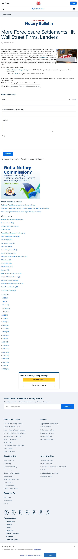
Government (8, 501)
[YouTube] (27, 512)
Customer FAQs (45, 427)
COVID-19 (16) (5, 230)
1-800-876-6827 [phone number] (39, 9)
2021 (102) (5, 328)
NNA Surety (44, 470)
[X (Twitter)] (48, 512)
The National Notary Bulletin (13, 424)
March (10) (5, 305)
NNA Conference (9, 452)
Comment (5, 120)
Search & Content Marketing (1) (10, 277)
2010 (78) (5, 365)
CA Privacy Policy (11, 540)
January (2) (5, 312)
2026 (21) (5, 298)
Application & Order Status (49, 424)
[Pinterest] (41, 512)
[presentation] (17, 142)
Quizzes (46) (5, 270)
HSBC (16, 74)
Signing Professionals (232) (9, 280)
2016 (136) (5, 345)
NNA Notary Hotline (47, 430)
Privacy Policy (10, 521)
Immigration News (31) (8, 243)
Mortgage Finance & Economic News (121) (14, 256)
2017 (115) (5, 342)
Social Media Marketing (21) (9, 287)
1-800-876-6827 (11, 518)
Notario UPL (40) (6, 263)
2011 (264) (5, 362)
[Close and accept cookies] (75, 546)
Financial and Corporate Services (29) (13, 233)
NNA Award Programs (11, 479)
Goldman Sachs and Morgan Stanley (17, 70)
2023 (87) (5, 322)
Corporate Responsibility (12, 473)
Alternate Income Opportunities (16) (12, 219)
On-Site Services (9, 485)
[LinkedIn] (20, 512)
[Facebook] (6, 512)
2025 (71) (5, 315)
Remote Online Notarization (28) (11, 273)
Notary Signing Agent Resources (14, 430)
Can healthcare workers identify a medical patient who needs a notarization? (25, 208)
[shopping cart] (64, 9)
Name (4, 99)
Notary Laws (8, 442)
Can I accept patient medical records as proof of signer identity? (21, 212)
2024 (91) (5, 318)
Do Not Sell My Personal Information (31, 555)
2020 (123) (5, 332)
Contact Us (9, 530)
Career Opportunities (11, 488)
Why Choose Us (9, 461)
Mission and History (10, 467)
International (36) (6, 246)
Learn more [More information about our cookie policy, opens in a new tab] (37, 550)
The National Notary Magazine (14, 445)
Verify (3, 136)
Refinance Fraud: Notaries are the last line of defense (18, 205)
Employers (7, 497)
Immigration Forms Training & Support (53, 467)
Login (73, 3)
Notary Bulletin (7, 14)
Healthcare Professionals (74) (10, 236)
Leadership (7, 464)
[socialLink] (7, 513)
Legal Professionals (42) (8, 253)
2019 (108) (5, 335)
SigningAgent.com (46, 464)
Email (12, 110)
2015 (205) (5, 349)
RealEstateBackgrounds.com (49, 473)
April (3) (4, 301)
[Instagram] (13, 512)
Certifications (8, 476)
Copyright (9, 524)
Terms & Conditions (12, 533)
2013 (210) (5, 355)
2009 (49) (5, 369)
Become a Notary (39, 380)
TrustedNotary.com (46, 461)
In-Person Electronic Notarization (14, 433)
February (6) (6, 308)
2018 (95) (5, 339)
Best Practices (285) (7, 223)
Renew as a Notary (39, 385)
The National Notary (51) (8, 290)
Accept (50, 555)
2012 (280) (5, 359)
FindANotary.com (46, 476)
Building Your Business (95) (9, 226)
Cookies (8, 527)
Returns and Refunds (47, 433)
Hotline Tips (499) (6, 240)
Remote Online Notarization (13, 436)
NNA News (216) (6, 260)
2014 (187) (5, 352)
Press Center (8, 449)
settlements (43, 57)
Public (6, 504)
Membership (8, 470)
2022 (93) (5, 325)
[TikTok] (34, 512)
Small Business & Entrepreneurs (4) (12, 283)
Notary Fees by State (11, 439)
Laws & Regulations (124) (9, 250)
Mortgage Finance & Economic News (25, 86)
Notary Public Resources (12, 427)
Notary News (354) (7, 267)
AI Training (9, 536)
